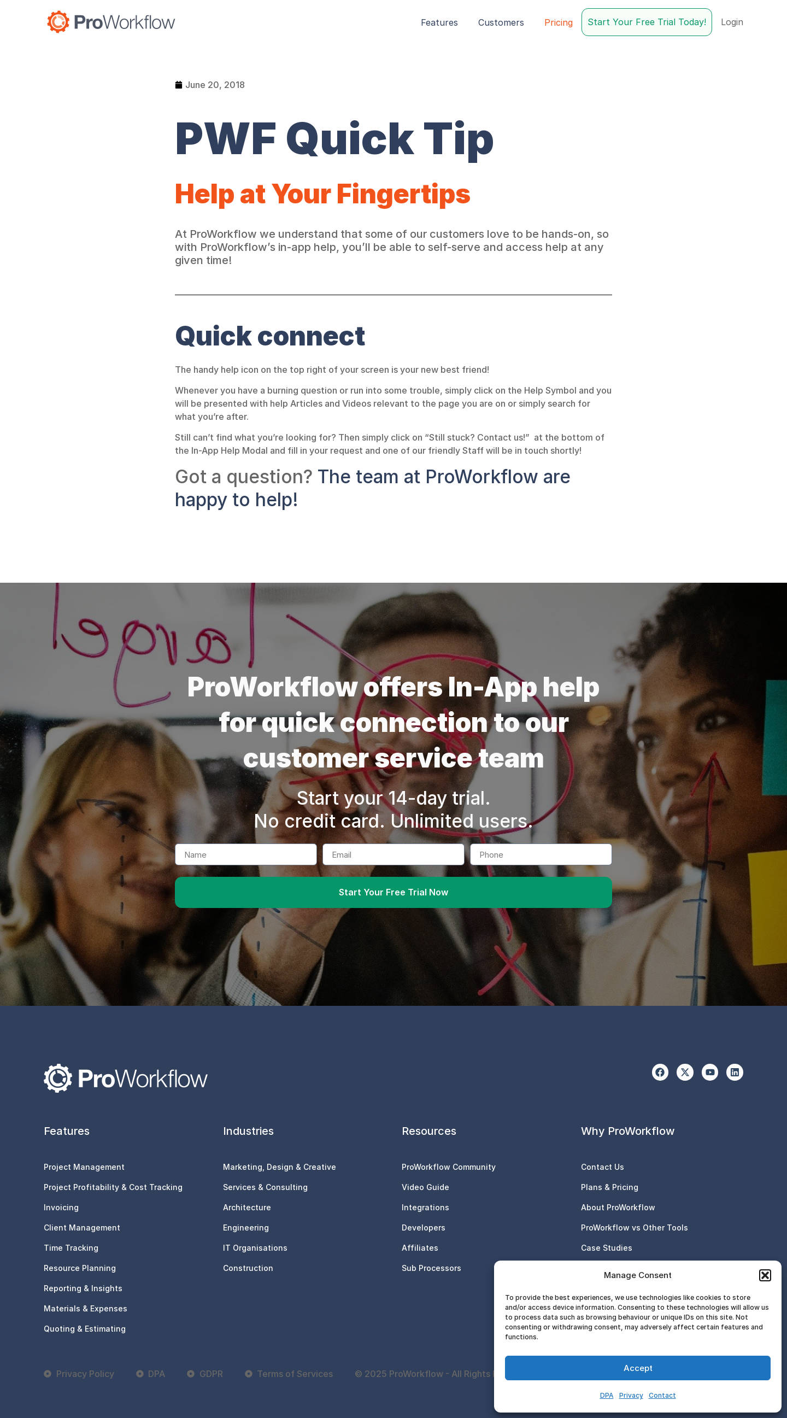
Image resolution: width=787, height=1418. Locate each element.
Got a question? (244, 476)
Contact (662, 1395)
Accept (638, 1368)
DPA (607, 1395)
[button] (765, 1275)
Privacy (631, 1395)
